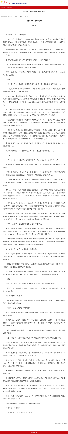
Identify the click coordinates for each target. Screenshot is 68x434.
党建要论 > (10, 7)
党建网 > (3, 7)
